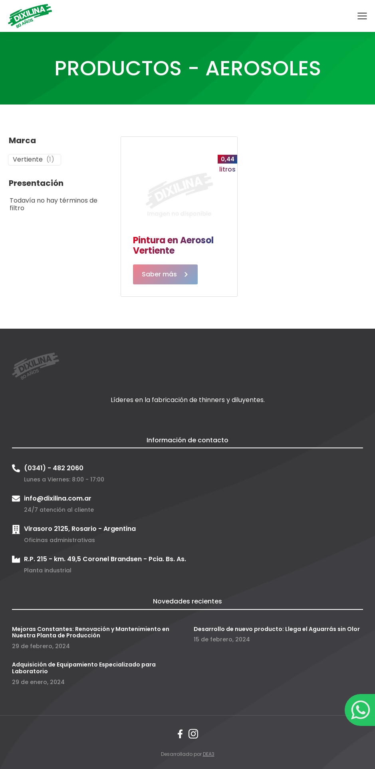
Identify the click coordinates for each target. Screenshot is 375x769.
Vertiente (28, 160)
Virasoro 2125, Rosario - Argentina (80, 528)
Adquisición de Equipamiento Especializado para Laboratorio (84, 668)
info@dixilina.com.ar (57, 498)
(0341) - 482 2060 (53, 468)
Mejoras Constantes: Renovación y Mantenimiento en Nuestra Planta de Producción (90, 632)
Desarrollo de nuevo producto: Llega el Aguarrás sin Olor (277, 629)
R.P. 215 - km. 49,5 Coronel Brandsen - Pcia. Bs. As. (105, 559)
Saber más (165, 274)
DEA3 (208, 754)
